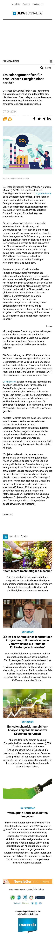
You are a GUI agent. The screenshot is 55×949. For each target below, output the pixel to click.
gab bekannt (44, 193)
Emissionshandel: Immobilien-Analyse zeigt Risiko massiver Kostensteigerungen (27, 730)
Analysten (11, 381)
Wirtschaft (27, 631)
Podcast (26, 4)
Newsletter (16, 4)
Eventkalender (38, 4)
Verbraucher (27, 807)
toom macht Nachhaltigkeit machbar (27, 571)
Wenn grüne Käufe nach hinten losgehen (27, 814)
